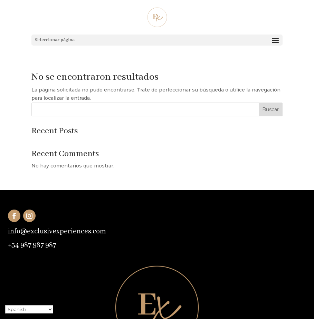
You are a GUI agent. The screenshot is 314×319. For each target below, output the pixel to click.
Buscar (270, 109)
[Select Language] (29, 309)
